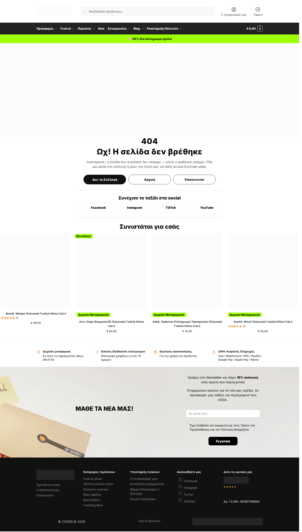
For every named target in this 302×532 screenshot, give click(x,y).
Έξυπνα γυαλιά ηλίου (98, 484)
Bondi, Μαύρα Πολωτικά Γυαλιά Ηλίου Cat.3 (36, 313)
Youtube (186, 500)
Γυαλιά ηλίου (92, 479)
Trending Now (93, 505)
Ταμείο (258, 11)
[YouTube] (204, 207)
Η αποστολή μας (48, 490)
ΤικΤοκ (185, 493)
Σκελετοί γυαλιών (95, 489)
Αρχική (149, 179)
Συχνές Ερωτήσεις (143, 499)
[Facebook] (95, 207)
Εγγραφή (223, 441)
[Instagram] (131, 207)
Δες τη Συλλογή (104, 179)
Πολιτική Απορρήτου (235, 429)
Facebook (187, 480)
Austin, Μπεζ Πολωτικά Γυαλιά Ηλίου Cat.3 (262, 321)
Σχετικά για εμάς (48, 485)
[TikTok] (168, 207)
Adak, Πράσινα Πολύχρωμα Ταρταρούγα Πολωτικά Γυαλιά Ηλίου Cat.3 (187, 324)
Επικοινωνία (194, 179)
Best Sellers (91, 500)
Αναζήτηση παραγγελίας (147, 484)
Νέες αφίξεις (92, 494)
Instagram (187, 486)
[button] (254, 28)
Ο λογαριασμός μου (234, 11)
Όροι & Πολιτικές (149, 521)
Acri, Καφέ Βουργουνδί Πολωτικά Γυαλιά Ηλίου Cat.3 (111, 324)
